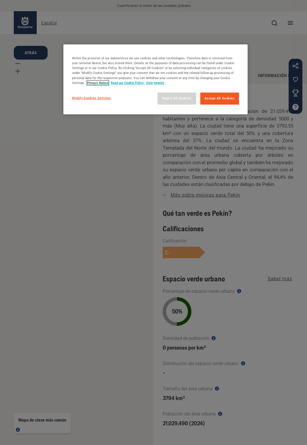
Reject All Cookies (176, 98)
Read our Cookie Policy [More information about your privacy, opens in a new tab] (128, 83)
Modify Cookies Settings (91, 98)
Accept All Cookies (219, 98)
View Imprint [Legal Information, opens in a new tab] (155, 83)
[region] (155, 79)
